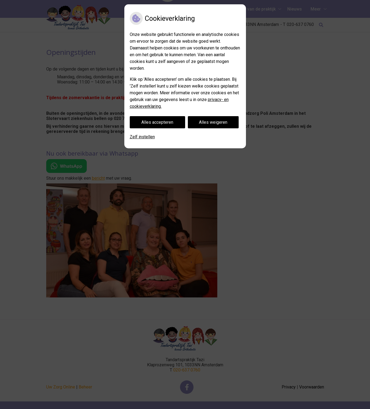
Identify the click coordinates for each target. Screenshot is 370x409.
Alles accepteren (157, 122)
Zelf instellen (142, 136)
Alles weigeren (213, 122)
